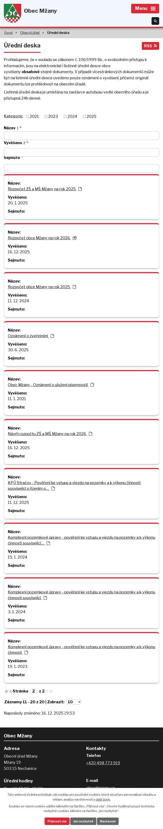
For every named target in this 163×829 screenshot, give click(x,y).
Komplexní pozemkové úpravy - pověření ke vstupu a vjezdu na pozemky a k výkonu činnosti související (81, 595)
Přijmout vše (57, 821)
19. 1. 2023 (17, 666)
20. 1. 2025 (18, 203)
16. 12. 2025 (19, 252)
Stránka (20, 691)
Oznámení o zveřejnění (31, 336)
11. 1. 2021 (17, 399)
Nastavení (108, 821)
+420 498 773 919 (103, 763)
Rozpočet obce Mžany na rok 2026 (42, 238)
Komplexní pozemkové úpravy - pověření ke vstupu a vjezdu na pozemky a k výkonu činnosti (81, 650)
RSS (150, 46)
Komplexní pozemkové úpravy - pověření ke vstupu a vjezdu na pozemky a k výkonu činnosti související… (81, 540)
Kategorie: (13, 116)
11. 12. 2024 (18, 301)
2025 (91, 116)
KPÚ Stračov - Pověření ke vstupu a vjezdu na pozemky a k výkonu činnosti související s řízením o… (74, 486)
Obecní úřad (29, 33)
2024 (72, 116)
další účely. (103, 799)
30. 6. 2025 (18, 350)
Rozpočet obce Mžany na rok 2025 (42, 287)
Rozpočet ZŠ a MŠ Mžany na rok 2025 (45, 189)
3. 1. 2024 (16, 612)
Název (11, 128)
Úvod (8, 33)
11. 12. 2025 (18, 502)
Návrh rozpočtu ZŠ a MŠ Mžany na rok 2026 (50, 434)
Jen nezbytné (83, 821)
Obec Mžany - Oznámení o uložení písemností (51, 385)
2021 (34, 116)
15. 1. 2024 (17, 557)
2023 (53, 116)
